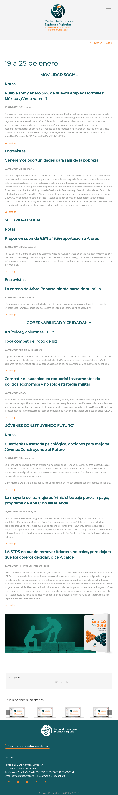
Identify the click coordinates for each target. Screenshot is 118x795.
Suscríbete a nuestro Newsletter (28, 746)
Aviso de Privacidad (49, 792)
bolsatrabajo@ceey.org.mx (51, 775)
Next (107, 42)
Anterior (97, 42)
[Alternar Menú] (108, 8)
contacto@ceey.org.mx (23, 775)
